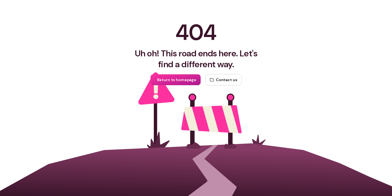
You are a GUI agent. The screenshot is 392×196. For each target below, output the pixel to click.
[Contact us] (223, 79)
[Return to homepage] (175, 79)
